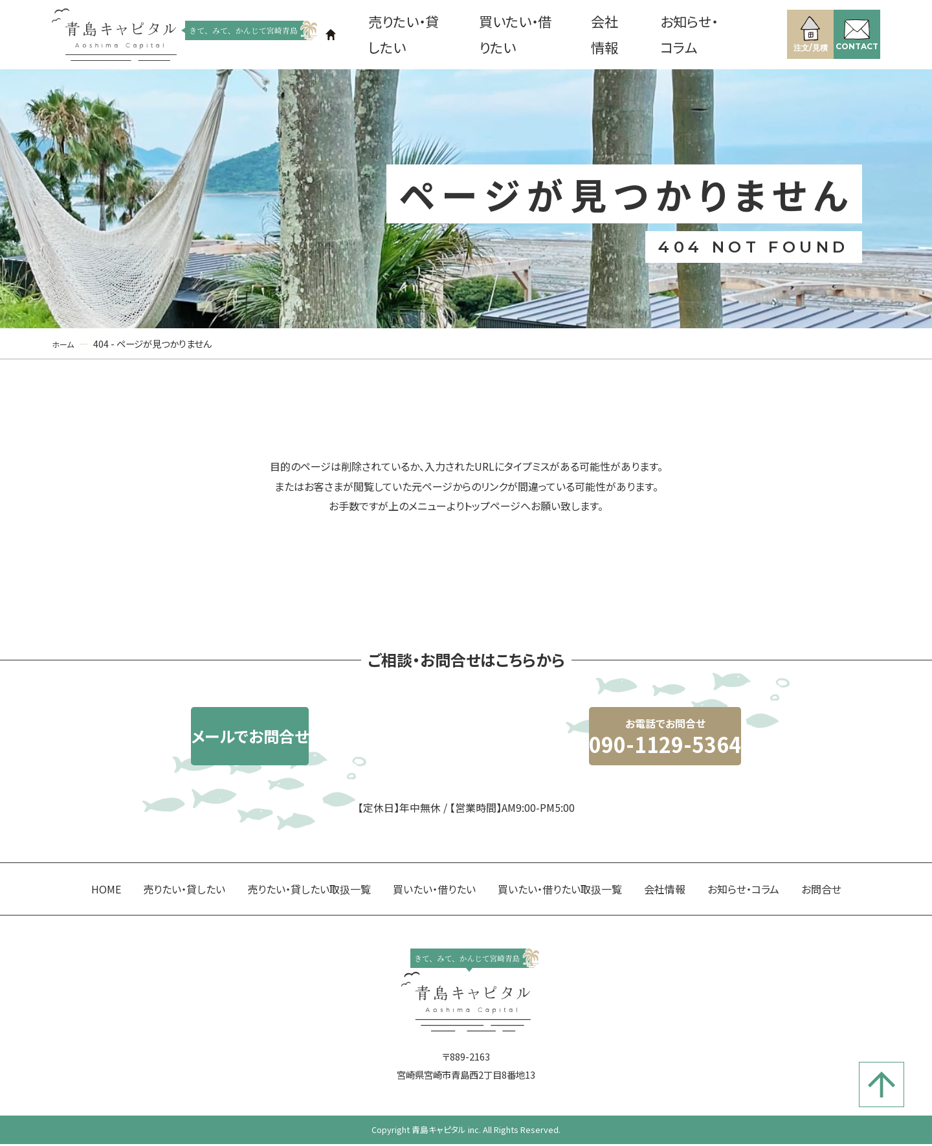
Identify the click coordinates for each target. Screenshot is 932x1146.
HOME (106, 914)
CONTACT (851, 33)
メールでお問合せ (320, 753)
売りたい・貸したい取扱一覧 (309, 914)
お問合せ (821, 914)
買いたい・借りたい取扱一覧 (560, 914)
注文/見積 (793, 32)
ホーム (65, 345)
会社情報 (600, 35)
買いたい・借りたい (523, 35)
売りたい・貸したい (422, 35)
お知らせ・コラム (675, 35)
